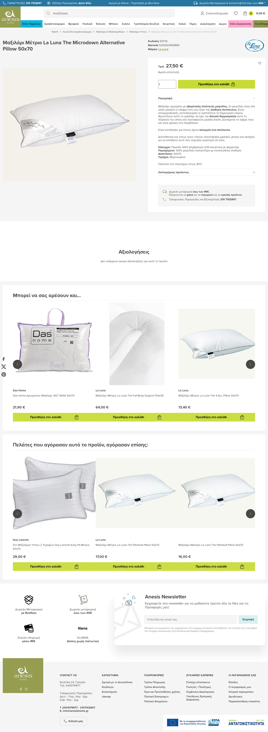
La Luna (163, 49)
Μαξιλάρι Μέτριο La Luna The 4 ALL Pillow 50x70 (208, 395)
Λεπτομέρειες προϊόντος (206, 172)
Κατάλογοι (107, 687)
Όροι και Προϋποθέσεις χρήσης (162, 691)
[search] (48, 13)
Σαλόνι (126, 24)
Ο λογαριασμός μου (240, 687)
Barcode (153, 45)
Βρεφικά (73, 24)
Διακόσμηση (207, 24)
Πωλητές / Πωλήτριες (198, 687)
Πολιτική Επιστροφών (156, 696)
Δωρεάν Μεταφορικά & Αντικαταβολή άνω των (232, 3)
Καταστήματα (109, 691)
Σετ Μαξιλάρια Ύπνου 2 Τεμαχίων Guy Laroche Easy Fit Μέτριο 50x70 (51, 547)
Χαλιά (182, 24)
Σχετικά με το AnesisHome (117, 682)
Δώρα (222, 24)
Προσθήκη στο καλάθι (216, 84)
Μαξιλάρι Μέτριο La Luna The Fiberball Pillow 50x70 (127, 545)
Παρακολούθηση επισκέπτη (244, 701)
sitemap (106, 696)
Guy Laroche (21, 540)
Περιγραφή (206, 98)
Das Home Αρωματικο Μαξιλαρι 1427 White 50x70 (43, 395)
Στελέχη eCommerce (198, 682)
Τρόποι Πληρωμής (154, 682)
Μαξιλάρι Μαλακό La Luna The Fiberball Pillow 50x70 (210, 545)
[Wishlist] (235, 13)
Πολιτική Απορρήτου (156, 701)
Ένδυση (100, 24)
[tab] (206, 98)
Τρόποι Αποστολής (155, 687)
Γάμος (193, 24)
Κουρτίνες (169, 24)
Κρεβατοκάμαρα (54, 24)
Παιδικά (87, 24)
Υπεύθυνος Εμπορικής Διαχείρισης (199, 698)
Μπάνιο (113, 24)
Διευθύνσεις (235, 696)
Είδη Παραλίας (31, 24)
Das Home (19, 390)
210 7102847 (228, 199)
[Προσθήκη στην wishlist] (259, 63)
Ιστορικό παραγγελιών (241, 691)
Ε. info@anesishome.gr (74, 711)
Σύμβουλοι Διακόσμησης (200, 691)
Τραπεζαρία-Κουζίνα (146, 24)
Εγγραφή (248, 619)
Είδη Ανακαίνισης (240, 24)
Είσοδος (233, 682)
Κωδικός (153, 41)
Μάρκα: (153, 49)
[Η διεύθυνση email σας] (191, 619)
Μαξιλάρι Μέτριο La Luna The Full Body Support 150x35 (130, 395)
